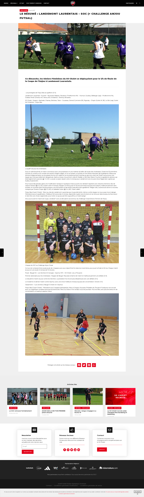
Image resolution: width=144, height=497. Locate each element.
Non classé (24, 10)
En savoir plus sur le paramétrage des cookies (117, 491)
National (101, 414)
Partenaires (130, 3)
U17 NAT (21, 3)
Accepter (138, 491)
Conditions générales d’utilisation (66, 493)
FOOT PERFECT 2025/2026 (33, 3)
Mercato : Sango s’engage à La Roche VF (111, 417)
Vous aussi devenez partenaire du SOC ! (84, 482)
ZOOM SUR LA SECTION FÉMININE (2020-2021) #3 (70, 417)
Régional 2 (13, 3)
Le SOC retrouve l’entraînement (20, 417)
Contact (46, 3)
